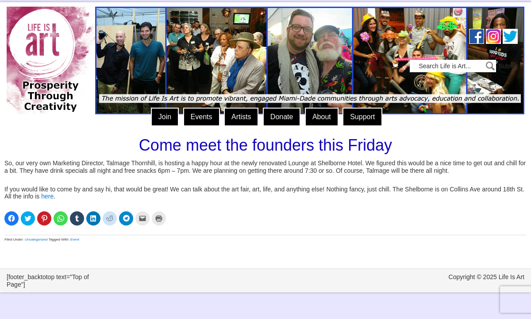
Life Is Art (47, 47)
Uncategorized (36, 239)
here (47, 196)
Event (74, 239)
